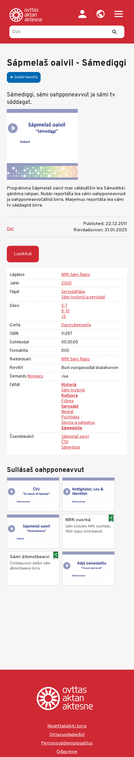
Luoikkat (23, 254)
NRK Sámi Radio (75, 275)
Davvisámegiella (76, 325)
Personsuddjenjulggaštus (67, 743)
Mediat (67, 412)
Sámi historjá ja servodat (83, 297)
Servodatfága (73, 292)
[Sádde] (114, 32)
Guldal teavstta (23, 77)
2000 (66, 283)
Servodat (70, 406)
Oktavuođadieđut (67, 735)
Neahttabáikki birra (66, 726)
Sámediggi (70, 447)
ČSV (64, 442)
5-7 (64, 306)
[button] (100, 13)
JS (63, 316)
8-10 (65, 311)
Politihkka (70, 417)
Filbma (67, 401)
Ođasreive (66, 752)
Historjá (68, 385)
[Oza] (66, 32)
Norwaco (35, 376)
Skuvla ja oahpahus (78, 423)
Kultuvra (69, 396)
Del (10, 229)
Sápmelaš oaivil (75, 437)
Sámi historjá (73, 390)
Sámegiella (71, 428)
